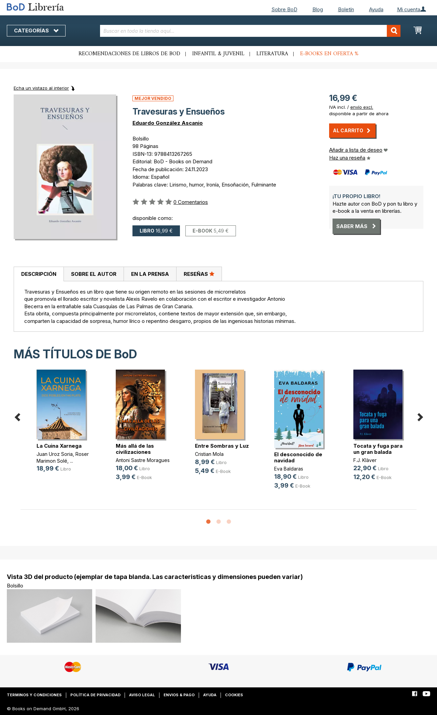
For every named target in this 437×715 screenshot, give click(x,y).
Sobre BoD (284, 9)
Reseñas (199, 274)
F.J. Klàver (365, 460)
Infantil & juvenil (218, 54)
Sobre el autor (93, 274)
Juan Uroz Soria (55, 454)
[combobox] (250, 31)
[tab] (39, 274)
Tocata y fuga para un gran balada (378, 449)
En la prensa (150, 274)
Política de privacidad (95, 694)
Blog (317, 9)
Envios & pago (179, 694)
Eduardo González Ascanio (167, 123)
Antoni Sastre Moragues (143, 460)
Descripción (38, 274)
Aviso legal (142, 694)
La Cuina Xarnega (59, 446)
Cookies (234, 694)
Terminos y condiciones (34, 694)
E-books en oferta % (329, 54)
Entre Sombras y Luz (222, 446)
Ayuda (376, 9)
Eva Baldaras (288, 469)
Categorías (36, 30)
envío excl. (361, 107)
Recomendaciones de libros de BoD (129, 54)
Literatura (272, 54)
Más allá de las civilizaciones (135, 449)
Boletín (346, 9)
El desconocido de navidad (298, 457)
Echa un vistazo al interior (41, 88)
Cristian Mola (209, 454)
